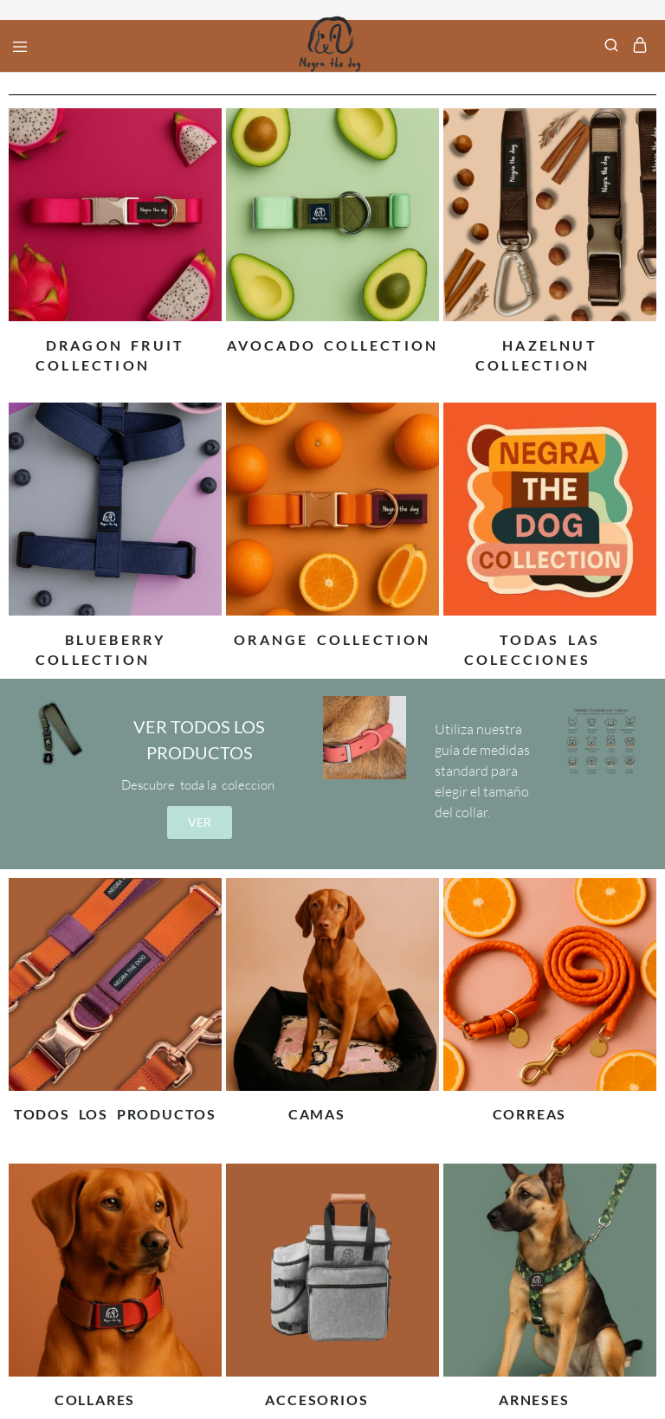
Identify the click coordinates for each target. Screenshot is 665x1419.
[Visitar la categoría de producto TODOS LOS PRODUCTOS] (115, 1110)
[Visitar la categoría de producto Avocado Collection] (332, 341)
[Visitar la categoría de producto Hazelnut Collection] (549, 341)
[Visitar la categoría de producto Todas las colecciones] (549, 636)
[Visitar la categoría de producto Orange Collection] (332, 636)
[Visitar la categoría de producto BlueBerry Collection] (115, 636)
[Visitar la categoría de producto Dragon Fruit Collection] (115, 341)
